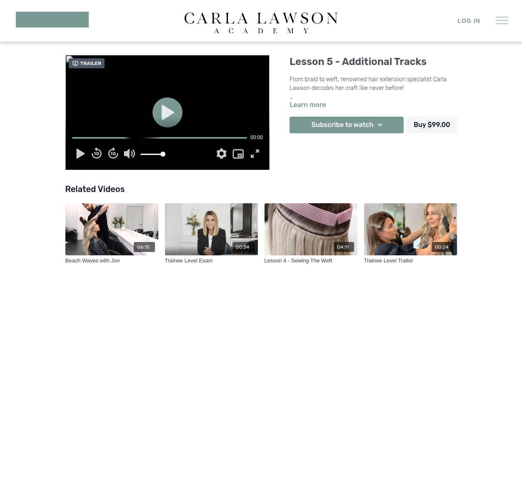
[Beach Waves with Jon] (111, 261)
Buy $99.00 (432, 125)
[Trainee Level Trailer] (410, 261)
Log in (468, 20)
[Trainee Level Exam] (211, 261)
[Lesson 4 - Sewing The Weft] (311, 261)
